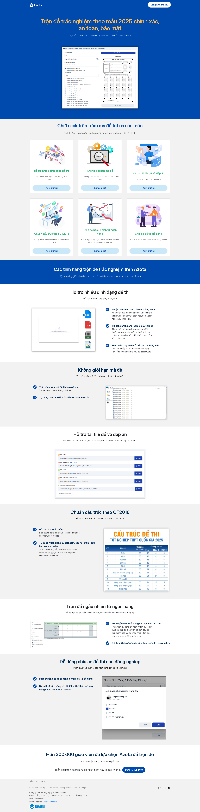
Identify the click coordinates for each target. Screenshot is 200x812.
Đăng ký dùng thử (159, 4)
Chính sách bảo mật (37, 788)
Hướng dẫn (84, 788)
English (42, 781)
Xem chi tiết (52, 188)
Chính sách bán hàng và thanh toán (62, 788)
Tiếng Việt (33, 781)
